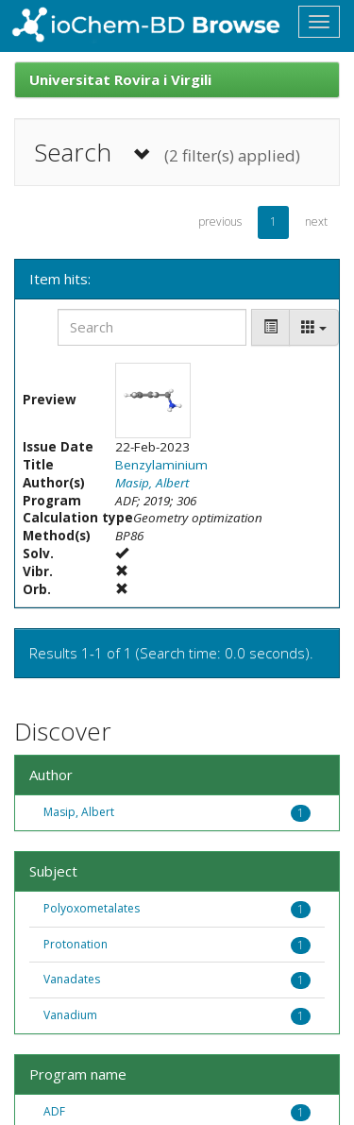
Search (167, 152)
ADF (54, 1111)
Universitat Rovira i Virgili (120, 79)
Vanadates (71, 979)
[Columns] (314, 327)
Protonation (75, 944)
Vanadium (70, 1015)
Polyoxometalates (91, 908)
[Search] (152, 327)
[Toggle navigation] (319, 22)
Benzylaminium (161, 464)
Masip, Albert (152, 482)
